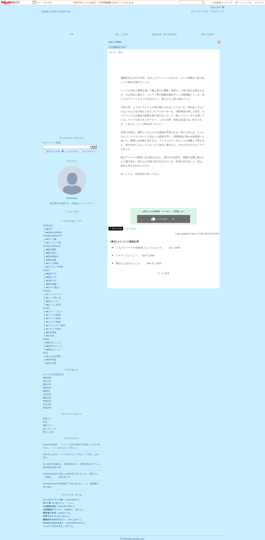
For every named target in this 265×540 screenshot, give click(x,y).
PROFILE (65, 11)
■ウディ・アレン (54, 311)
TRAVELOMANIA (51, 246)
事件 (45, 384)
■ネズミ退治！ (53, 287)
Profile (72, 161)
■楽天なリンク (53, 342)
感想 (45, 391)
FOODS (47, 291)
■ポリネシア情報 (54, 266)
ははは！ (55, 454)
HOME (45, 11)
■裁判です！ (52, 277)
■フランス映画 (53, 318)
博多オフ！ (48, 425)
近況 (45, 422)
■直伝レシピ (52, 301)
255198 (215, 7)
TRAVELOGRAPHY (52, 236)
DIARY (54, 11)
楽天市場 (259, 2)
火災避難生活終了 (118, 47)
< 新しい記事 (121, 34)
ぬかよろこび (49, 428)
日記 (45, 394)
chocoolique (49, 444)
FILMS (46, 308)
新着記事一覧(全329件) (164, 34)
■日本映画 (51, 332)
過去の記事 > (208, 34)
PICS (45, 353)
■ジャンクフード (54, 294)
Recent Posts (72, 414)
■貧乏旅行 (51, 253)
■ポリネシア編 (53, 242)
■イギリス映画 (53, 329)
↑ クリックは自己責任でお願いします (77, 444)
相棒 (45, 377)
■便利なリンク (53, 349)
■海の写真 (51, 363)
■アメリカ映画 (53, 315)
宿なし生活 (48, 432)
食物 (45, 401)
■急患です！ (52, 273)
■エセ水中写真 (53, 356)
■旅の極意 (51, 249)
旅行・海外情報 (44, 2)
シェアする (130, 228)
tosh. (45, 454)
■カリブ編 (51, 239)
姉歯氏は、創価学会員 (64, 464)
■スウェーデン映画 (55, 325)
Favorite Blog (72, 495)
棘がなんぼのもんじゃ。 (129, 263)
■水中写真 (51, 359)
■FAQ (49, 229)
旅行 (45, 381)
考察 (45, 387)
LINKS (46, 339)
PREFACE (48, 225)
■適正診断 (51, 260)
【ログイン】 (217, 11)
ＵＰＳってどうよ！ (127, 255)
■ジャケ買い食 (53, 297)
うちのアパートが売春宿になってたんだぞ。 (140, 247)
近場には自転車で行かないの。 (73, 474)
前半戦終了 (63, 483)
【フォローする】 (199, 11)
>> (221, 2)
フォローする (71, 211)
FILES (46, 270)
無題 (45, 407)
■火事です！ (52, 280)
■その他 (50, 335)
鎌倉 (45, 397)
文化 (45, 404)
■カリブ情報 (52, 263)
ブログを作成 (245, 2)
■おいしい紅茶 (53, 304)
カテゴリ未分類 (50, 374)
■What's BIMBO (54, 232)
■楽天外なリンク (54, 346)
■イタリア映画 (53, 322)
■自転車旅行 (52, 256)
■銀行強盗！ (52, 284)
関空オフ (47, 418)
